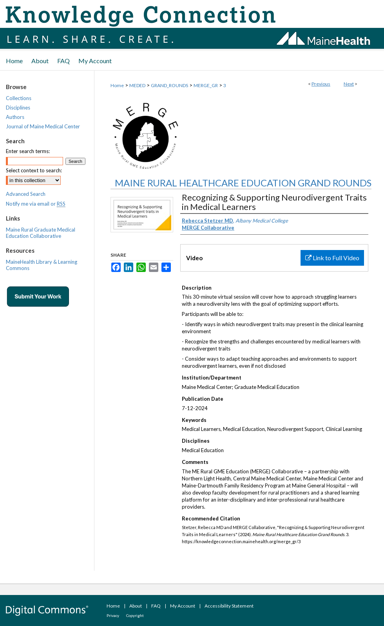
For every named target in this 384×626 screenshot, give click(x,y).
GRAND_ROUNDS (169, 85)
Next (349, 84)
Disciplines (18, 107)
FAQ (156, 606)
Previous (321, 84)
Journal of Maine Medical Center (43, 126)
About (135, 606)
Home (117, 85)
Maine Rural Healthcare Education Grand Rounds (243, 182)
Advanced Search (25, 194)
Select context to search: (34, 170)
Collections (18, 98)
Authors (15, 117)
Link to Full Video (332, 257)
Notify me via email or (35, 204)
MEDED (137, 85)
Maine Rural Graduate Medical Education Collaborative (40, 232)
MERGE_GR (206, 85)
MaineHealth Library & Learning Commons (41, 265)
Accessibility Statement (229, 606)
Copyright (135, 615)
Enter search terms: (28, 151)
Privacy (113, 615)
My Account (182, 606)
